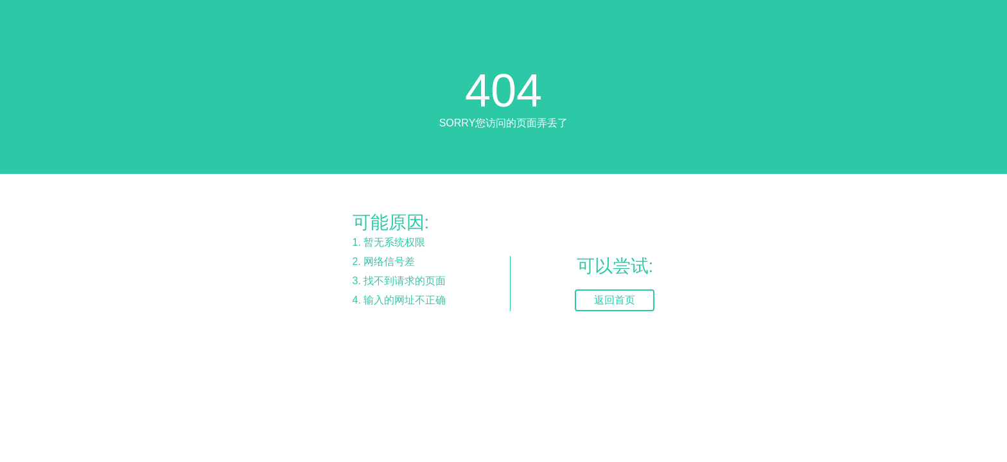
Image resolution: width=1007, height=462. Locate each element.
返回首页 (614, 300)
